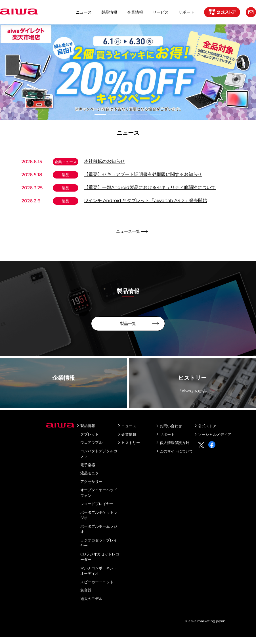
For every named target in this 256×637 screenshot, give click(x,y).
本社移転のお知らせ (104, 161)
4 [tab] (142, 114)
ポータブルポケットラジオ (98, 515)
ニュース (84, 12)
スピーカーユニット (97, 582)
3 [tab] (128, 114)
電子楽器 (87, 464)
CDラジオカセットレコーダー (99, 557)
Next (3, 72)
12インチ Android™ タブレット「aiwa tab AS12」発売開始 (145, 200)
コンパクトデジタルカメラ (98, 454)
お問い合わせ (171, 426)
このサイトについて (176, 451)
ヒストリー (130, 442)
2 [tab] (114, 114)
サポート (167, 434)
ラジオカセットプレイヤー (98, 543)
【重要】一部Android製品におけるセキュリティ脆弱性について (150, 187)
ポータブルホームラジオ (98, 529)
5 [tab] (155, 114)
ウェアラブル (91, 442)
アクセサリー (91, 481)
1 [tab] (100, 114)
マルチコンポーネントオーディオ (98, 571)
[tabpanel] (128, 72)
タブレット (89, 434)
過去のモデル (91, 598)
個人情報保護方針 (174, 442)
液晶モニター (91, 473)
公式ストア (207, 426)
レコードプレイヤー (97, 503)
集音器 (85, 590)
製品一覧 (128, 323)
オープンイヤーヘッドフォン (98, 492)
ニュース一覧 (128, 231)
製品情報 (109, 12)
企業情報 (135, 12)
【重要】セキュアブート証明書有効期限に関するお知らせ (143, 174)
